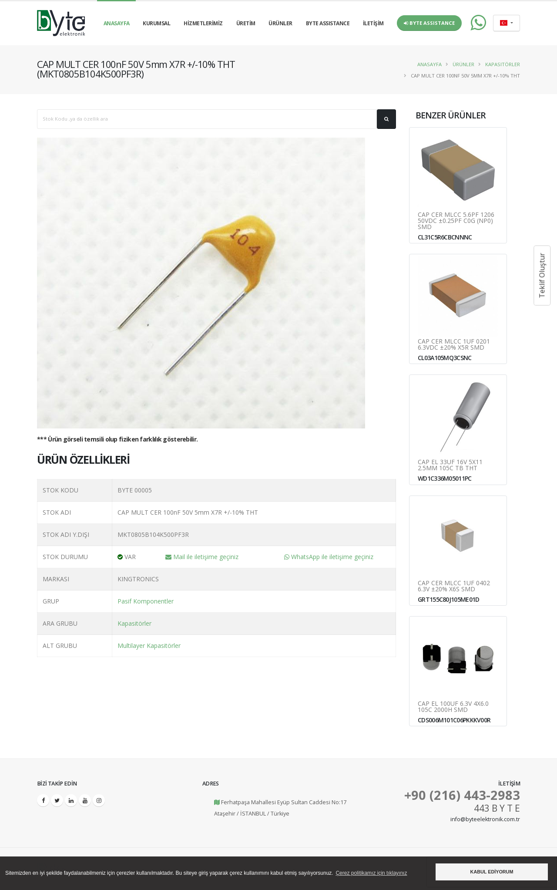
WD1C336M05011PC (445, 478)
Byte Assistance (429, 23)
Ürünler (463, 64)
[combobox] (506, 23)
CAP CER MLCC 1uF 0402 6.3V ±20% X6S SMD (454, 586)
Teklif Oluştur (542, 275)
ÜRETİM (245, 23)
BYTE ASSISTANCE (328, 23)
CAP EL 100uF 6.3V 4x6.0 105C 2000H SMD (453, 707)
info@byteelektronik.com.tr (485, 819)
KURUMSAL (156, 23)
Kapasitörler (502, 64)
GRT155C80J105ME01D (448, 599)
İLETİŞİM (373, 23)
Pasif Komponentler (145, 601)
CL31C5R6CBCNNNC (445, 237)
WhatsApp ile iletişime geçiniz (328, 557)
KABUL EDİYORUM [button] (491, 871)
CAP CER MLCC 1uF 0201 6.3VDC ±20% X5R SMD (454, 344)
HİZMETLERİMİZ (203, 23)
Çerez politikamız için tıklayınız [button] (371, 873)
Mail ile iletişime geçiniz (201, 557)
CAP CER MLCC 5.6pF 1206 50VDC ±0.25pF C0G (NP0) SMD (456, 221)
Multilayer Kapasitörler (149, 645)
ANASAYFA (117, 23)
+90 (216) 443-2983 (462, 794)
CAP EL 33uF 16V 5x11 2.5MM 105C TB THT (450, 465)
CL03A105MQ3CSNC (445, 358)
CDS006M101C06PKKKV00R (454, 720)
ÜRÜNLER (280, 23)
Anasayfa (429, 64)
